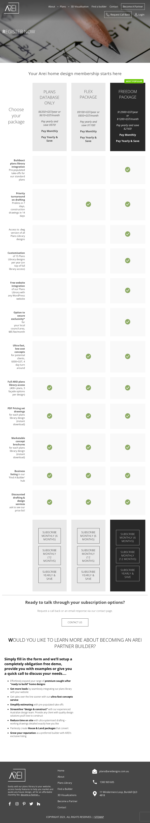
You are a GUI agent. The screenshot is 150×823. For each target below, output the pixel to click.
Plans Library (65, 782)
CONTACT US (75, 622)
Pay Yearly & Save (49, 138)
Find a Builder (65, 789)
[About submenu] (58, 6)
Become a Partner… (30, 794)
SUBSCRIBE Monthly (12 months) (49, 555)
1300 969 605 (107, 782)
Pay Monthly (49, 131)
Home (61, 770)
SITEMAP (99, 817)
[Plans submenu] (68, 6)
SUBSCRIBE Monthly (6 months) (50, 536)
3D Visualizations (67, 795)
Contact (62, 807)
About (61, 776)
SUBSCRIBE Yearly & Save (49, 575)
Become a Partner (67, 801)
